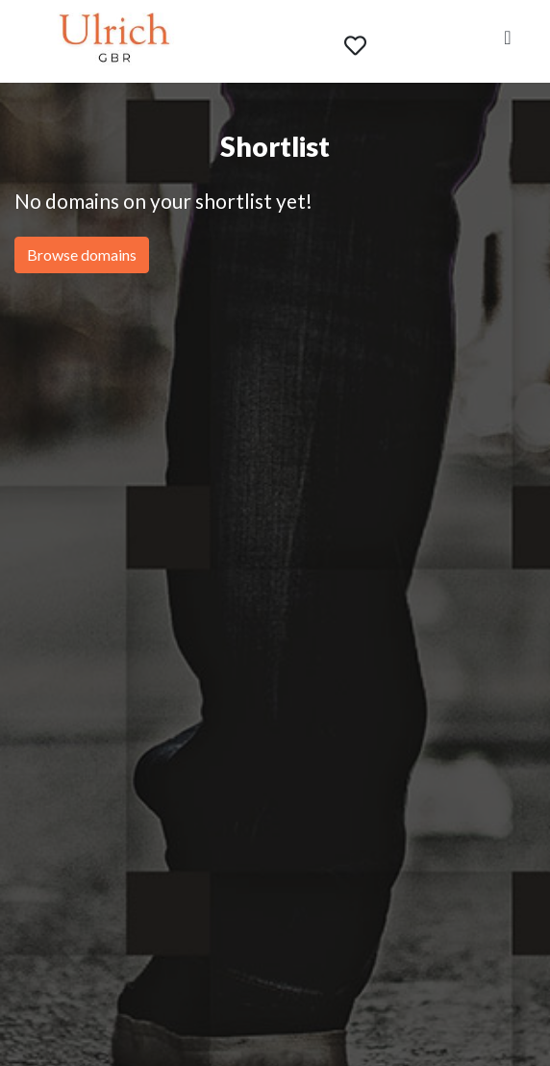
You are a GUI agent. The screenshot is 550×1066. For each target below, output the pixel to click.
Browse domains (82, 254)
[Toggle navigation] (508, 41)
